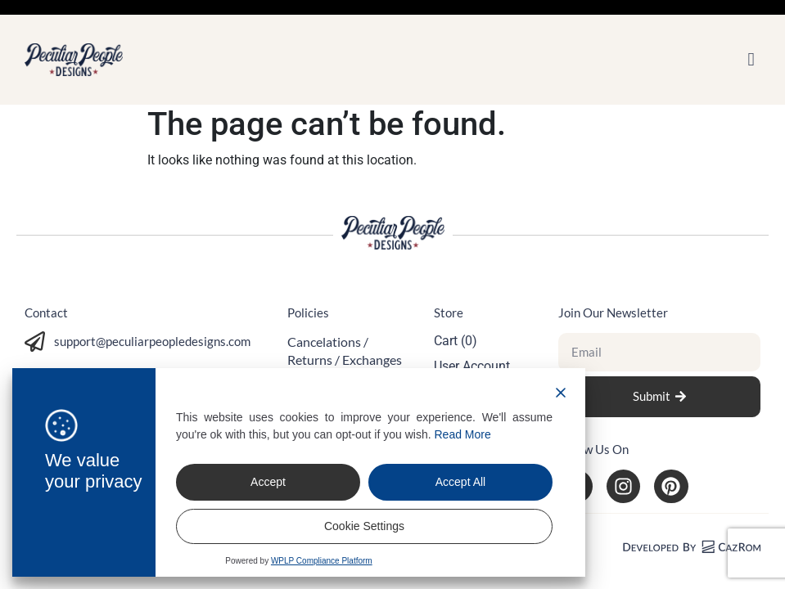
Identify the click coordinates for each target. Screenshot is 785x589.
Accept (268, 481)
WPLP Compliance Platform (321, 560)
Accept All (460, 481)
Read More (463, 434)
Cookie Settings (364, 526)
